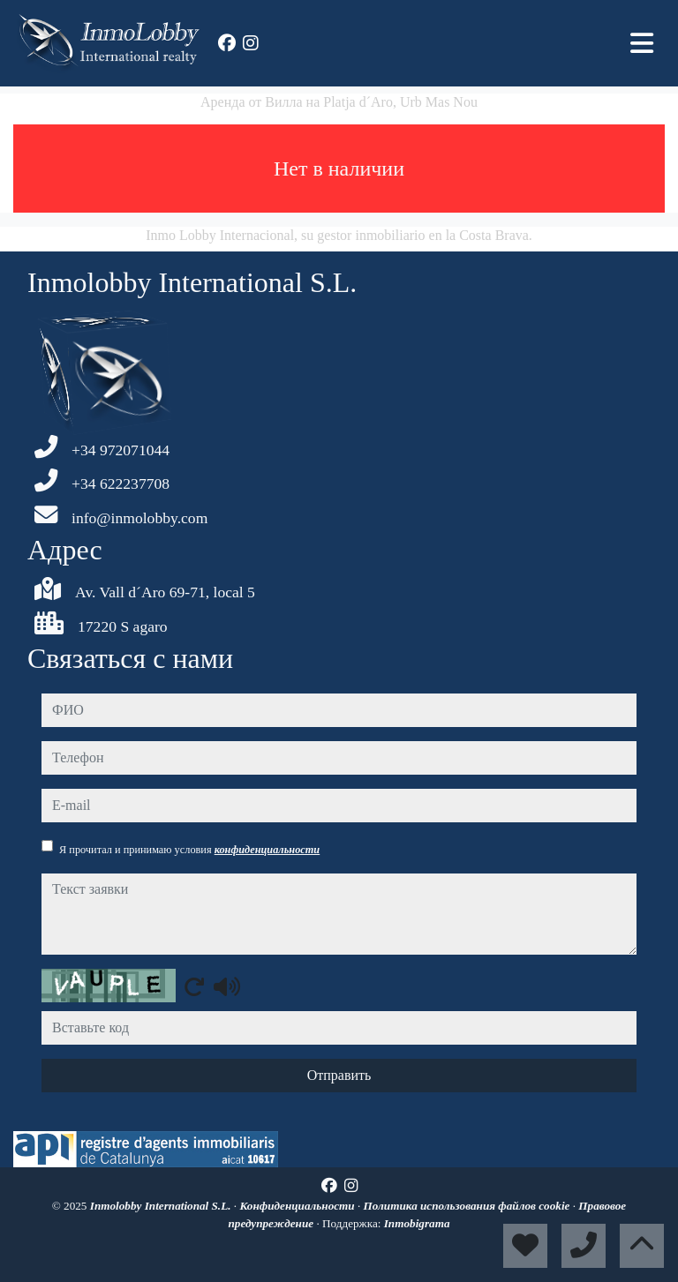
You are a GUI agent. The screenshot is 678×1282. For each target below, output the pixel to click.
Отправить (339, 1075)
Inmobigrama (417, 1223)
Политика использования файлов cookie (468, 1205)
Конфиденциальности (298, 1205)
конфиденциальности (267, 849)
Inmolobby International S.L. (162, 1205)
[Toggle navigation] (642, 43)
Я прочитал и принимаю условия (189, 849)
